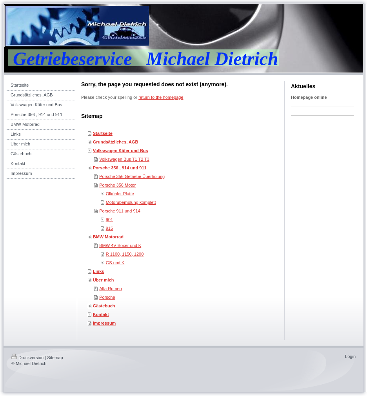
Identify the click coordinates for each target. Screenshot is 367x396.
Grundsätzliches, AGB (115, 142)
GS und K (115, 262)
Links (98, 271)
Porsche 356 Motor (117, 185)
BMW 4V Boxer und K (120, 245)
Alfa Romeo (110, 288)
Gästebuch (104, 305)
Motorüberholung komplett (131, 202)
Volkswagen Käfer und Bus (120, 150)
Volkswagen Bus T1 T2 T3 (124, 159)
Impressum (104, 323)
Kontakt (101, 314)
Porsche (107, 297)
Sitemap (55, 357)
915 (109, 228)
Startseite (103, 133)
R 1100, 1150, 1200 (125, 254)
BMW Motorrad (108, 236)
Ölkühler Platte (120, 193)
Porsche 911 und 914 (119, 211)
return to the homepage (160, 97)
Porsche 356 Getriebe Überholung (132, 176)
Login (350, 356)
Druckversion (27, 357)
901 (109, 219)
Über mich (103, 280)
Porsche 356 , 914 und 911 (120, 167)
